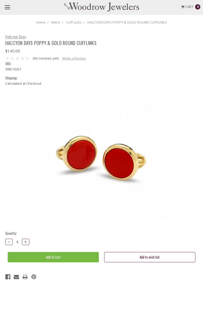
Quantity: (11, 233)
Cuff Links (74, 22)
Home (40, 22)
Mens (55, 22)
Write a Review (74, 58)
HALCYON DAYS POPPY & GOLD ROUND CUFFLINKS (127, 22)
